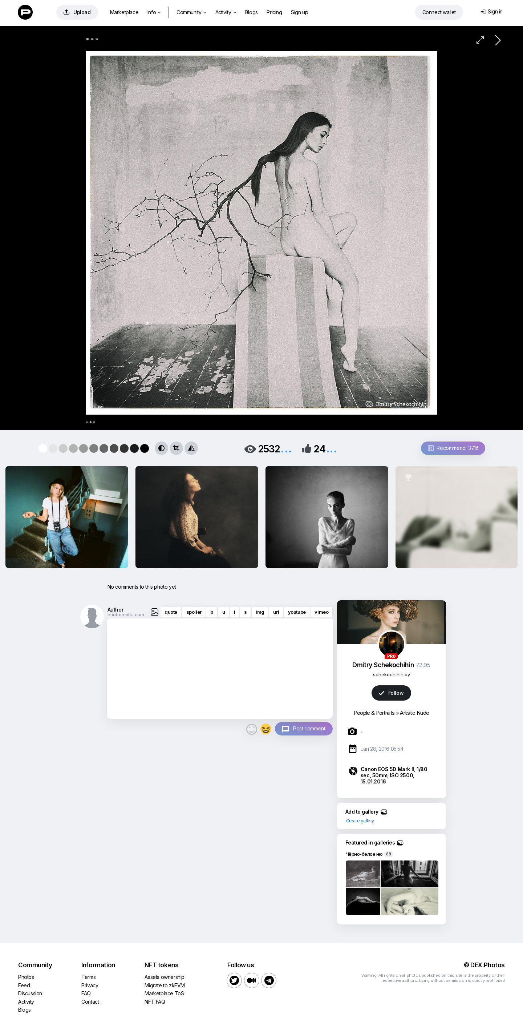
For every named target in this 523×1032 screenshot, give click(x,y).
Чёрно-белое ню (364, 854)
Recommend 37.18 (453, 448)
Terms (88, 977)
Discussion (30, 993)
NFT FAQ (155, 1002)
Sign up (299, 12)
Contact (90, 1002)
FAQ (86, 993)
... (286, 448)
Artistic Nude (414, 712)
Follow (391, 693)
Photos (26, 977)
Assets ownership (165, 977)
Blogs (251, 12)
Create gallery (360, 820)
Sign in (492, 11)
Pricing (274, 12)
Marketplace (124, 12)
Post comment (309, 728)
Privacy (89, 985)
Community (191, 12)
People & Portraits (374, 712)
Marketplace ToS (164, 993)
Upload (77, 12)
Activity (225, 12)
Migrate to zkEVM (165, 985)
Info (154, 12)
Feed (24, 985)
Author (115, 609)
